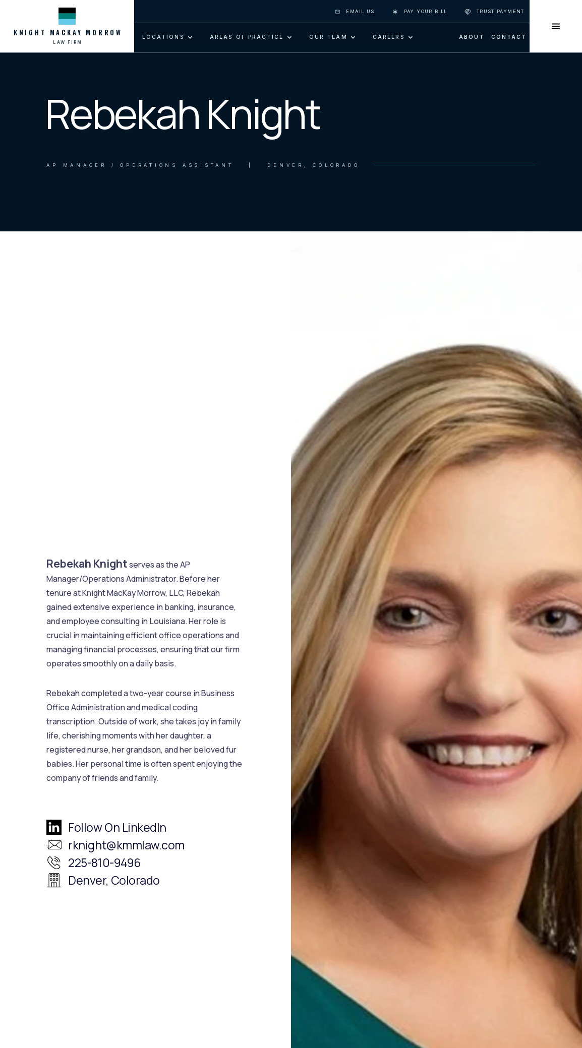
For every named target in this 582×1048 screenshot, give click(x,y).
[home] (67, 26)
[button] (166, 37)
